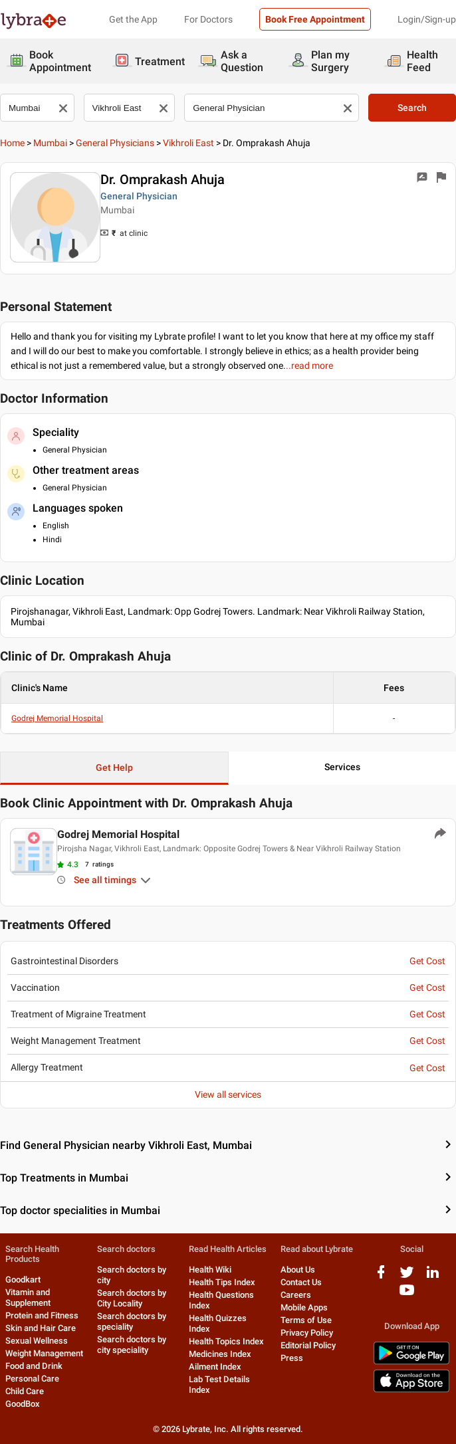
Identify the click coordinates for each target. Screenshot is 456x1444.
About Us (298, 1270)
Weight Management (44, 1353)
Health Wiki (210, 1270)
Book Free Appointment (315, 19)
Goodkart (23, 1280)
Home (12, 143)
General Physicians (115, 143)
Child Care (24, 1391)
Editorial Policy (308, 1345)
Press (292, 1358)
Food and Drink (33, 1366)
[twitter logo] (407, 1277)
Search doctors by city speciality (131, 1344)
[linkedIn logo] (433, 1277)
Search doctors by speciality (131, 1321)
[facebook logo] (381, 1277)
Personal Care (32, 1379)
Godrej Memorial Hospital (57, 718)
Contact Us (301, 1282)
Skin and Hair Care (40, 1328)
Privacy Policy (307, 1333)
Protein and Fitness (41, 1315)
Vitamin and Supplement (28, 1297)
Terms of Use (306, 1320)
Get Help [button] (114, 767)
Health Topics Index (226, 1341)
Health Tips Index (222, 1282)
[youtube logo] (407, 1295)
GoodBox (22, 1404)
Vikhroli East (188, 143)
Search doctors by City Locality (131, 1298)
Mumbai (50, 143)
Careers (296, 1295)
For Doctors (208, 19)
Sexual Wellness (36, 1341)
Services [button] (342, 767)
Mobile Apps (304, 1307)
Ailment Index (215, 1367)
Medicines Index (220, 1354)
